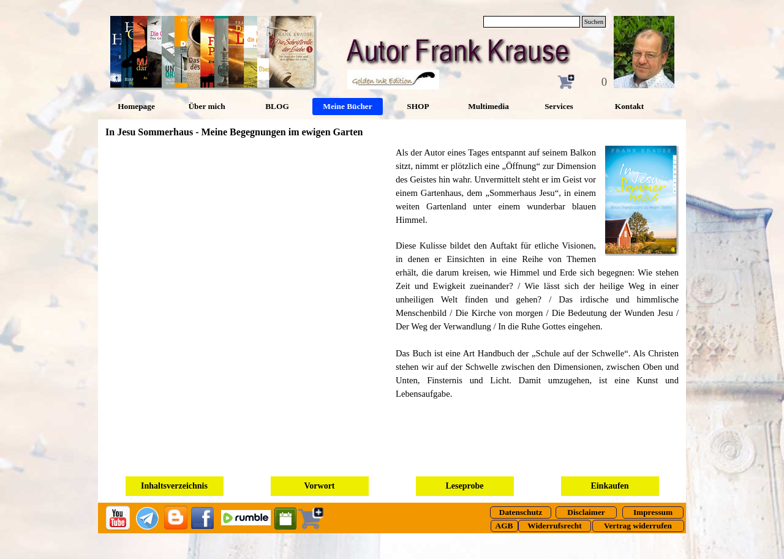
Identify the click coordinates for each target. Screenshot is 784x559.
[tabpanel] (537, 279)
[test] (520, 512)
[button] (637, 201)
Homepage (136, 106)
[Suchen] (531, 22)
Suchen (593, 21)
